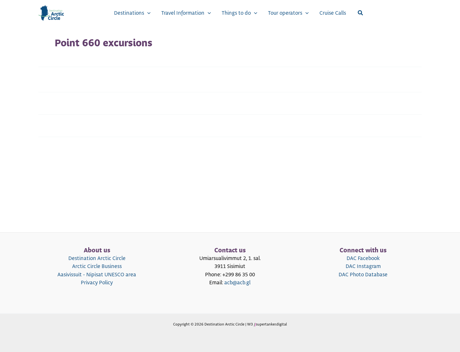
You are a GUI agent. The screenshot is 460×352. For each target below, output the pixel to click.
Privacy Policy (97, 282)
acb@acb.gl (237, 282)
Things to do (239, 13)
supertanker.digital (271, 324)
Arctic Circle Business (97, 266)
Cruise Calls (332, 13)
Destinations (132, 13)
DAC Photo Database (363, 275)
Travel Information (186, 13)
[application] (147, 13)
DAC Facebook (363, 258)
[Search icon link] (361, 13)
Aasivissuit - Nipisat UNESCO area (96, 275)
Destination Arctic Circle (97, 258)
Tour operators (288, 13)
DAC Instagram (363, 266)
